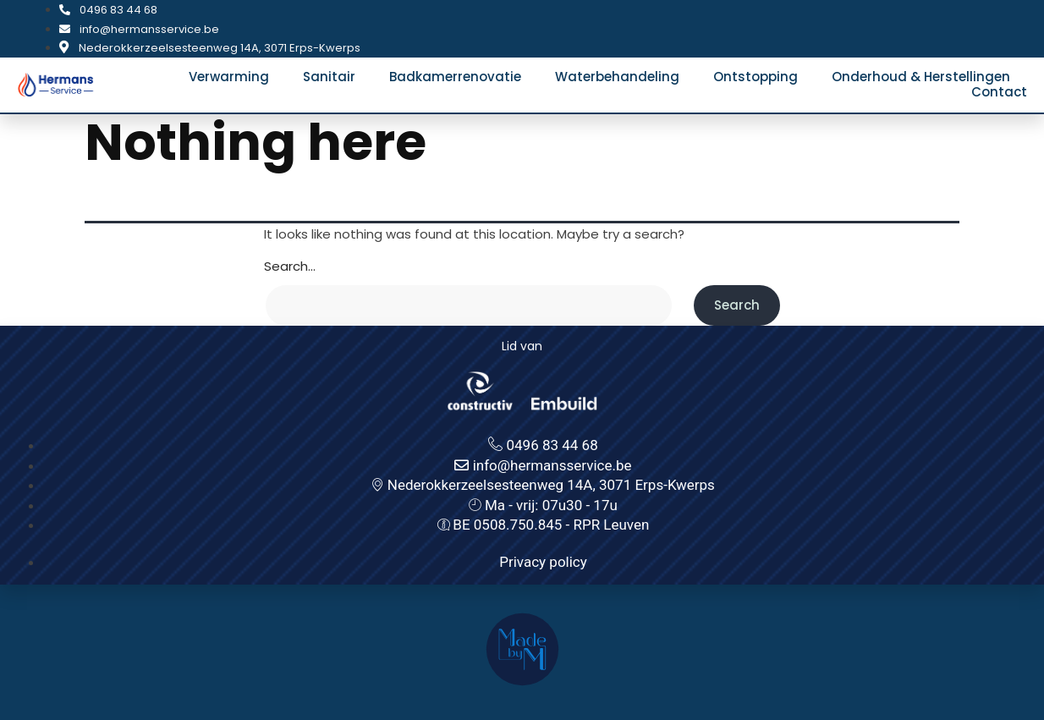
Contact (999, 92)
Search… (290, 266)
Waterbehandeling (617, 77)
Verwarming (229, 77)
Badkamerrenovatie (455, 77)
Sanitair (329, 77)
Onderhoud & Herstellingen (921, 77)
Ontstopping (755, 77)
